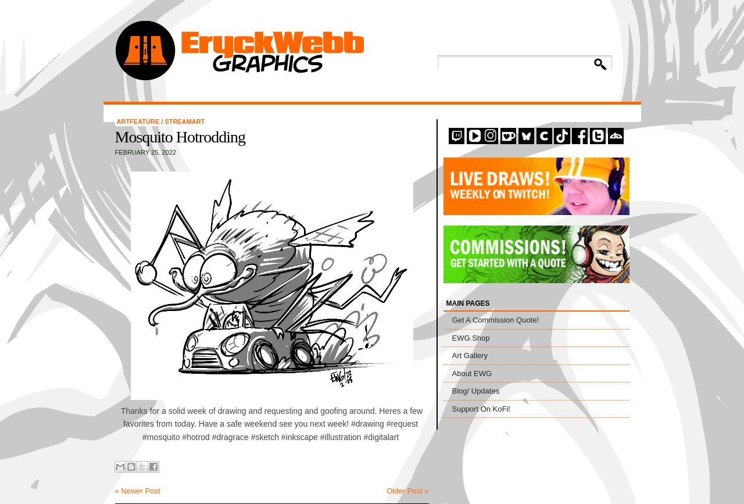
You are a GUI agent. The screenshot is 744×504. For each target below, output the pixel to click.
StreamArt (184, 121)
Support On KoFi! (481, 409)
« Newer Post (137, 491)
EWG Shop (471, 338)
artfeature (139, 121)
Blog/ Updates (476, 391)
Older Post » (407, 491)
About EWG (472, 373)
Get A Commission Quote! (495, 320)
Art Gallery (470, 355)
